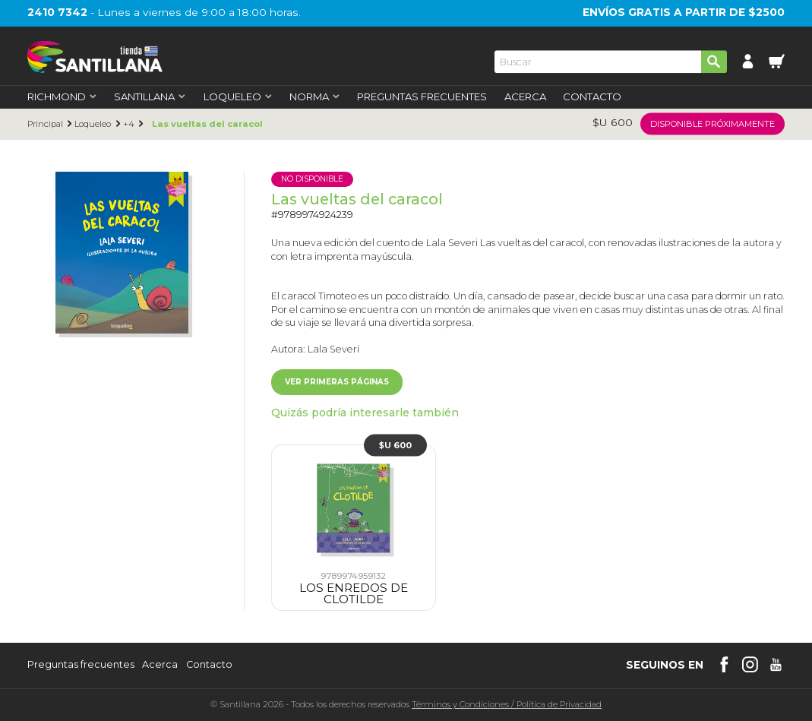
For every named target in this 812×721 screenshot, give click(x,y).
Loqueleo (92, 124)
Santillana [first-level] (150, 97)
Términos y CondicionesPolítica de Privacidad (507, 704)
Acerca (525, 97)
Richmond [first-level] (62, 97)
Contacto (592, 97)
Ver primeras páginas (337, 382)
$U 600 (395, 444)
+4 (128, 124)
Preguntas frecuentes (80, 665)
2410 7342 (57, 12)
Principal (45, 124)
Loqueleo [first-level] (238, 97)
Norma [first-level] (314, 97)
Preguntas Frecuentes (422, 97)
